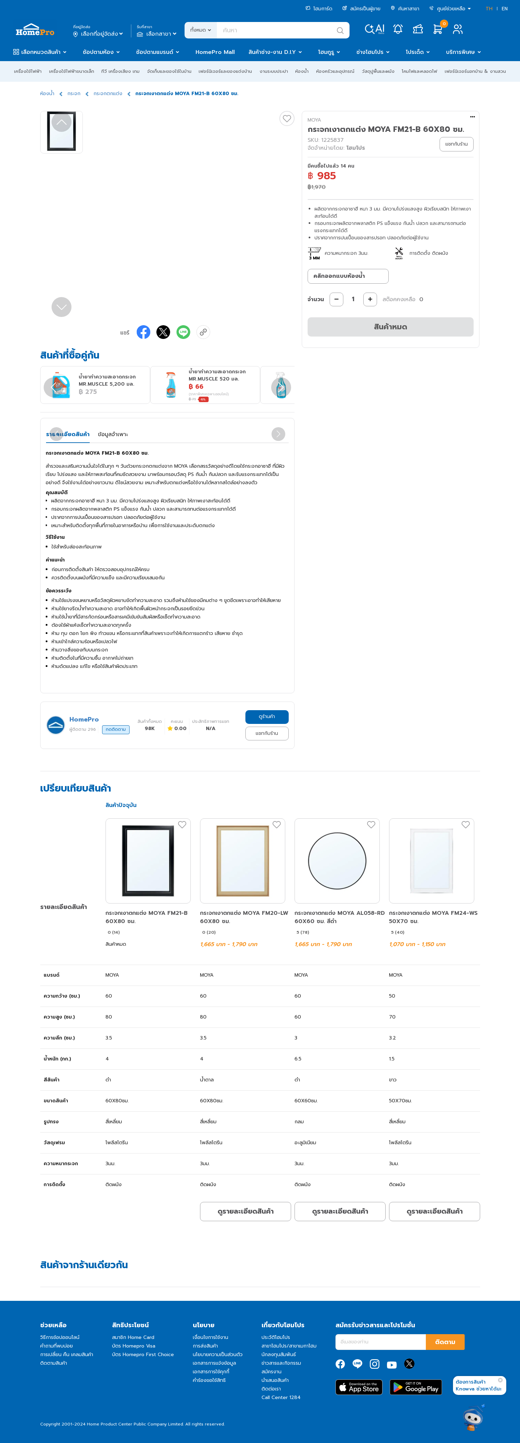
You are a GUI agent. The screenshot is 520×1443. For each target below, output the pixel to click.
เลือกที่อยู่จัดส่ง (98, 34)
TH (489, 8)
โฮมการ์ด (319, 8)
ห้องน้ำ (302, 71)
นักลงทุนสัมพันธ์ (279, 1354)
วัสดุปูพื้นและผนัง (378, 71)
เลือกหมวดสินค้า (40, 52)
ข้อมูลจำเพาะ (113, 434)
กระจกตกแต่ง (107, 93)
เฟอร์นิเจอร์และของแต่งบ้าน (225, 71)
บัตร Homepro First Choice (143, 1354)
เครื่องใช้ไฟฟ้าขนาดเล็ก (71, 71)
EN (505, 8)
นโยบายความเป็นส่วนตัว (218, 1354)
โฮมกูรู (326, 52)
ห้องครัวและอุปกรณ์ (335, 71)
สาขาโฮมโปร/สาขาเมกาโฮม (289, 1346)
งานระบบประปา (273, 71)
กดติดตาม (116, 729)
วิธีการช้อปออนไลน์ (59, 1337)
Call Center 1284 (281, 1397)
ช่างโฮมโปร (370, 52)
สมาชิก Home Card (133, 1337)
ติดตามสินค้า (53, 1363)
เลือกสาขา (157, 34)
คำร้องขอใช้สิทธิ (209, 1380)
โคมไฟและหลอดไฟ (419, 71)
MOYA (314, 120)
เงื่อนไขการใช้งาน (210, 1337)
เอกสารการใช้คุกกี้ (211, 1371)
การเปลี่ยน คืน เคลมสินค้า (66, 1354)
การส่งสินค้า (205, 1346)
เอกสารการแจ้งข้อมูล (214, 1363)
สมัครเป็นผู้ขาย (361, 8)
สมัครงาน (271, 1371)
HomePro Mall (215, 52)
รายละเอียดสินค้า (68, 434)
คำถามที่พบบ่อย (56, 1346)
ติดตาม (445, 1342)
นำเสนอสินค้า (275, 1380)
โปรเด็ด (415, 52)
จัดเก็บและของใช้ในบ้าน (169, 71)
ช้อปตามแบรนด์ (154, 52)
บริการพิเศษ (460, 52)
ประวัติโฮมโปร (276, 1337)
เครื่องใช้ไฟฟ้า (28, 71)
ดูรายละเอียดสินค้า (246, 1211)
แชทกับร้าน (267, 733)
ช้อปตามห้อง (98, 52)
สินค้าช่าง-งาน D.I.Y (272, 52)
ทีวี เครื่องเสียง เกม (120, 71)
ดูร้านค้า (267, 716)
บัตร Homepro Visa (133, 1346)
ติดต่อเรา (271, 1389)
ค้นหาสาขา (404, 8)
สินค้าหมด (390, 326)
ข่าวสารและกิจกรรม (281, 1363)
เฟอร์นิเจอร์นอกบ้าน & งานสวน (475, 71)
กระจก (73, 93)
